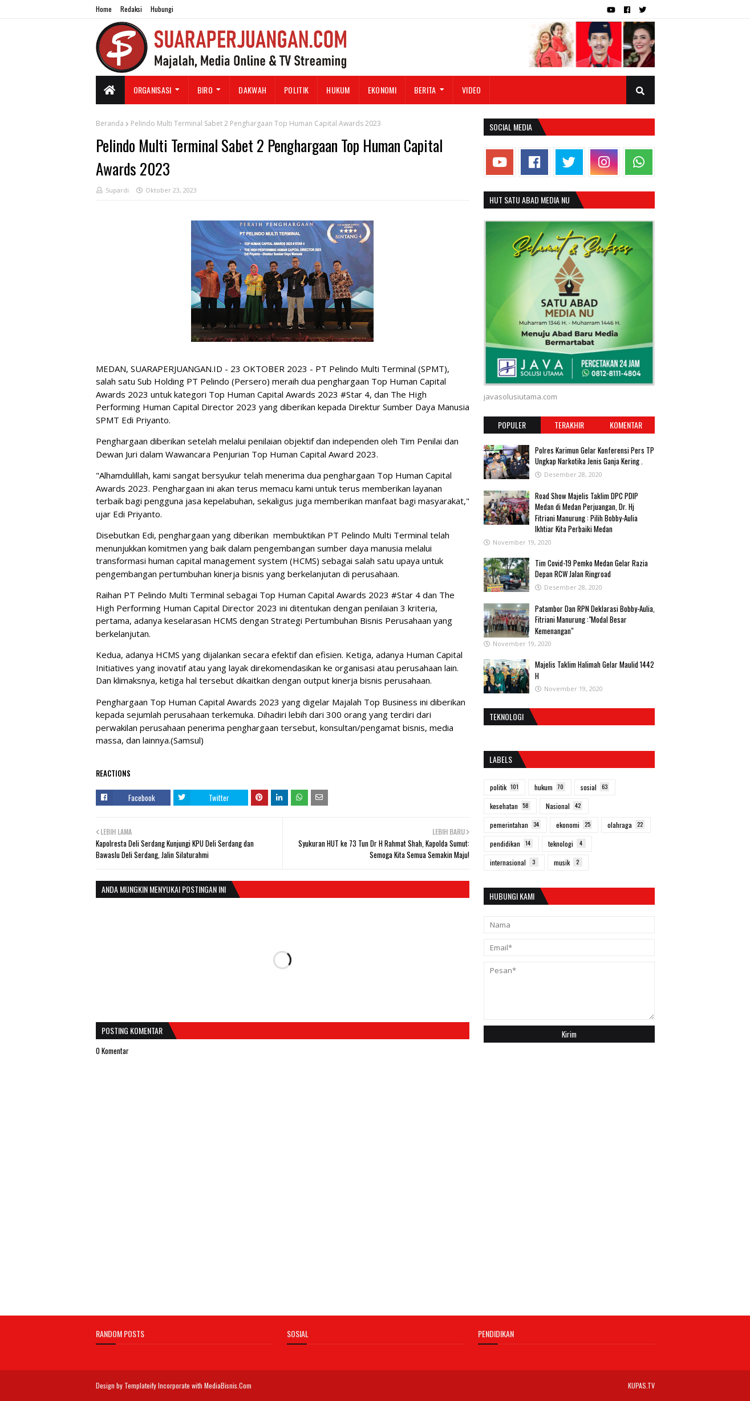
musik (568, 862)
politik (504, 787)
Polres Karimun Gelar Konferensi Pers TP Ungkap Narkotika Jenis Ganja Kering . (594, 455)
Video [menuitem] (471, 90)
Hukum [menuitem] (338, 90)
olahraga (625, 825)
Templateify (140, 1385)
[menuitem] (110, 90)
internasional (514, 862)
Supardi (117, 190)
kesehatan (510, 806)
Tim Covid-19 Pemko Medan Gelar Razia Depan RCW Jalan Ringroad (591, 568)
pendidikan (511, 843)
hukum (549, 787)
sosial (595, 787)
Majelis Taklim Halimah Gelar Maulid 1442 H (594, 670)
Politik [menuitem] (296, 90)
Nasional (564, 806)
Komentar (626, 425)
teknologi (567, 843)
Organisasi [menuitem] (152, 90)
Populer (512, 425)
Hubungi (162, 9)
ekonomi (574, 825)
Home (104, 9)
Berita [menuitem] (425, 90)
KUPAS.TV (641, 1385)
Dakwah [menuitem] (252, 90)
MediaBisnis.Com (228, 1385)
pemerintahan (515, 825)
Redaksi (131, 9)
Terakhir (569, 425)
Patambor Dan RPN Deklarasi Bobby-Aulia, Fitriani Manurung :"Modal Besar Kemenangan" (595, 619)
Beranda (110, 123)
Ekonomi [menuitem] (382, 90)
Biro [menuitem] (205, 90)
